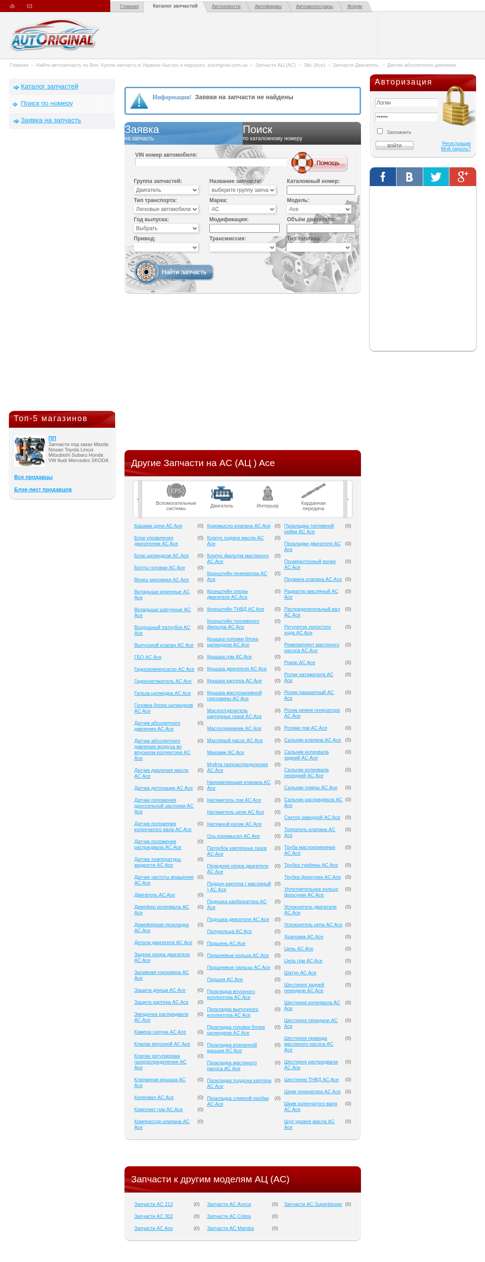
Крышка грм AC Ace (229, 656)
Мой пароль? (456, 148)
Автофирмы (268, 6)
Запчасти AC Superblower (313, 1204)
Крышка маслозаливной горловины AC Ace (234, 695)
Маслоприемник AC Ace (234, 728)
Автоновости (226, 6)
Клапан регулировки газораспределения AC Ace (160, 1061)
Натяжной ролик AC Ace (234, 824)
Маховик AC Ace (225, 752)
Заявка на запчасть (51, 120)
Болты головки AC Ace (159, 567)
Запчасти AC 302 (153, 1216)
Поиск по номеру (47, 103)
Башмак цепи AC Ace (158, 525)
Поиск (302, 133)
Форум (354, 6)
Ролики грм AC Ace (305, 727)
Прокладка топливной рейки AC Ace (309, 528)
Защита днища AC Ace (160, 990)
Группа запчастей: (158, 181)
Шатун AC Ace (300, 972)
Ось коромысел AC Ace (233, 836)
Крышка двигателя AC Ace (237, 668)
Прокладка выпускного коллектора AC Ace (233, 1012)
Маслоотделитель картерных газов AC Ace (234, 713)
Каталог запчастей (175, 5)
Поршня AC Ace (225, 979)
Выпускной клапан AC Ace (164, 645)
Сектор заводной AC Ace (312, 817)
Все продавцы (33, 477)
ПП (52, 438)
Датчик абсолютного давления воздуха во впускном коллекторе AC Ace (162, 749)
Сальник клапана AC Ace (312, 740)
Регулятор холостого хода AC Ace (307, 629)
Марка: (218, 200)
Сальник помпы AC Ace (310, 787)
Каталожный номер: (313, 181)
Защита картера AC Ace (161, 1002)
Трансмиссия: (227, 238)
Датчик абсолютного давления (421, 65)
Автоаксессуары (314, 6)
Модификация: (229, 219)
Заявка (183, 133)
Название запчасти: (235, 181)
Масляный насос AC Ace (235, 740)
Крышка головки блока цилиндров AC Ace (232, 641)
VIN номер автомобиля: (166, 155)
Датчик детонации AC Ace (163, 788)
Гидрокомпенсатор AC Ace (164, 669)
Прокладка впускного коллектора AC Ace (231, 994)
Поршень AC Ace (226, 943)
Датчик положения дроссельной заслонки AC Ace (164, 805)
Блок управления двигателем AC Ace (156, 540)
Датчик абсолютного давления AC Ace (157, 725)
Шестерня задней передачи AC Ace (304, 987)
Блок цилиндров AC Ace (161, 555)
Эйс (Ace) (314, 65)
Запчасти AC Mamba (230, 1228)
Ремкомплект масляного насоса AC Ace (311, 647)
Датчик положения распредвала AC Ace (157, 844)
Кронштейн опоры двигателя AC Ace (227, 594)
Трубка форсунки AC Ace (312, 877)
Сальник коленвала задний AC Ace (306, 754)
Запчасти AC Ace (153, 1228)
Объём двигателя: (311, 219)
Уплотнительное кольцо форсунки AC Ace (311, 891)
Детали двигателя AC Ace (163, 942)
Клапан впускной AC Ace (162, 1044)
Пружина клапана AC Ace (313, 579)
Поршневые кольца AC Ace (238, 955)
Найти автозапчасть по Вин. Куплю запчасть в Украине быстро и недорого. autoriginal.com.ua (142, 65)
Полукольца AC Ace (229, 931)
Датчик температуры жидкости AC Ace (157, 862)
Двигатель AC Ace (154, 894)
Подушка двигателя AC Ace (238, 919)
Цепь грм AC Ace (303, 960)
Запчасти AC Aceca (229, 1204)
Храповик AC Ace (303, 936)
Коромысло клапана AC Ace (239, 525)
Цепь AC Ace (298, 948)
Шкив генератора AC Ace (312, 1091)
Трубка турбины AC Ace (311, 865)
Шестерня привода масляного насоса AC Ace (308, 1043)
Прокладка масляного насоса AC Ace (232, 1065)
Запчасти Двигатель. (357, 65)
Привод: (145, 238)
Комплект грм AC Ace (158, 1109)
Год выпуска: (151, 219)
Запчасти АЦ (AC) (275, 65)
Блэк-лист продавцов (43, 490)
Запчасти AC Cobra (229, 1216)
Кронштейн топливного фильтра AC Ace (233, 623)
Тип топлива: (304, 238)
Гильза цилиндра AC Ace (162, 693)
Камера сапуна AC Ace (160, 1032)
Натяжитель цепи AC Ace (235, 812)
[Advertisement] (62, 272)
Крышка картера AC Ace (234, 680)
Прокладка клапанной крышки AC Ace (232, 1047)
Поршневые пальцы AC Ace (238, 967)
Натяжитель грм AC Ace (234, 800)
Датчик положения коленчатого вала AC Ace (163, 826)
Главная (129, 6)
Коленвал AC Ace (154, 1097)
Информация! (172, 97)
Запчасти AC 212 (153, 1204)
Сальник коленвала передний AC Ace (306, 772)
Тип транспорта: (155, 200)
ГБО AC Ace (147, 657)
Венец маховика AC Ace (161, 579)
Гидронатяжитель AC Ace (163, 681)
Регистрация (456, 143)
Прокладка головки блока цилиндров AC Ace (236, 1029)
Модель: (298, 200)
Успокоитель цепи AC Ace (313, 924)
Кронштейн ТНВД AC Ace (236, 609)
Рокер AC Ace (299, 662)
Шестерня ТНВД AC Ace (311, 1079)
